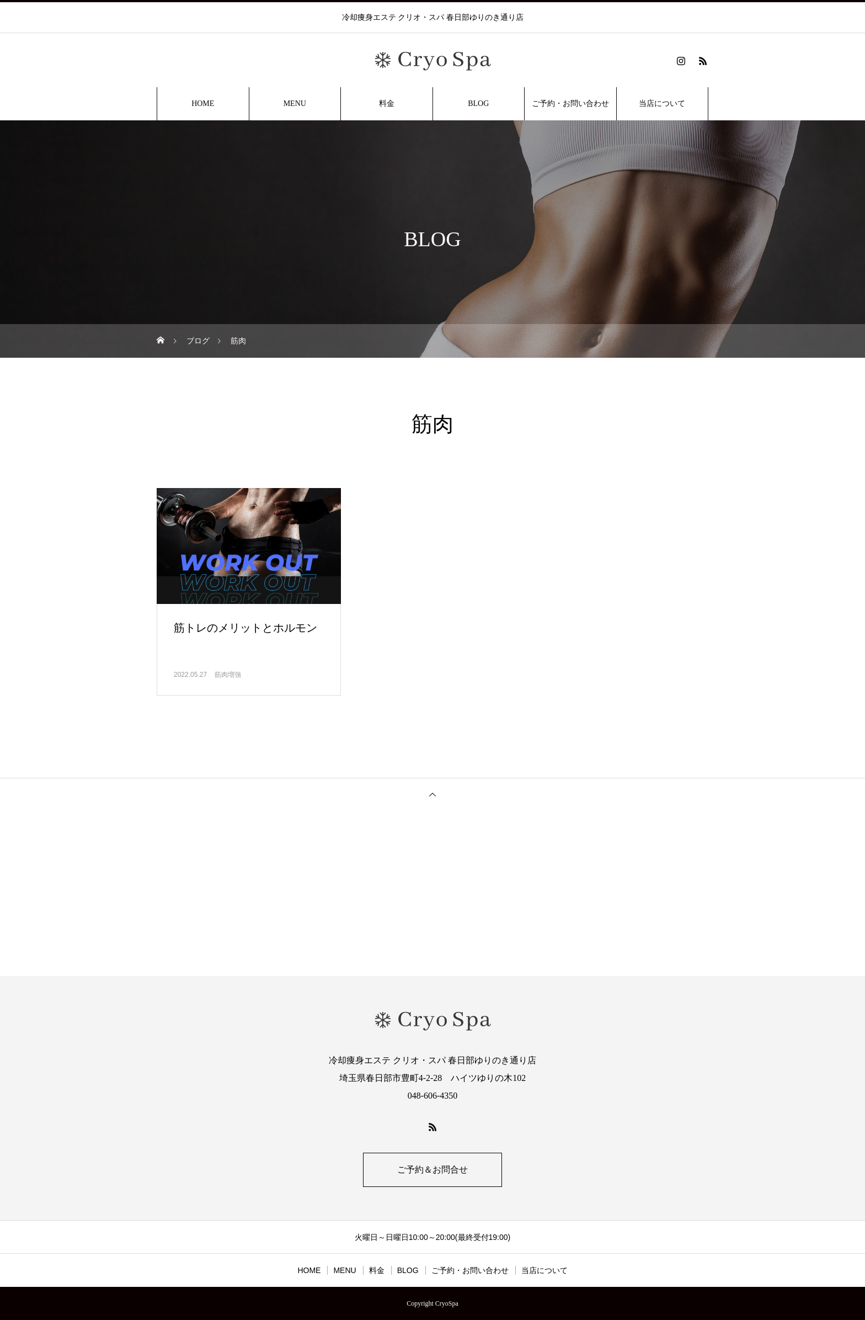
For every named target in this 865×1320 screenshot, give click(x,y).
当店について (662, 103)
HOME (202, 103)
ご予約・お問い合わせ (570, 103)
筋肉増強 (228, 674)
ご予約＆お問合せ (432, 1169)
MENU (295, 103)
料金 (386, 103)
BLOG (478, 103)
